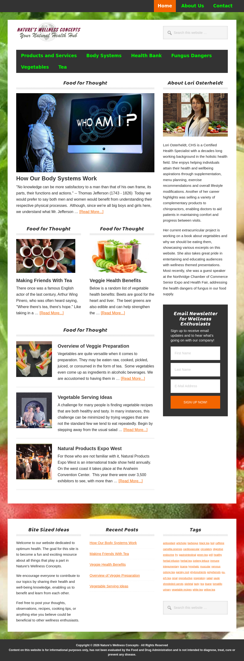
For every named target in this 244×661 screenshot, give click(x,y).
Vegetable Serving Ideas (85, 397)
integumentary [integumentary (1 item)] (171, 566)
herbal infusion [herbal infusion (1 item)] (171, 560)
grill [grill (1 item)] (211, 554)
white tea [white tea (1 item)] (198, 589)
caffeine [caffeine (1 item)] (219, 543)
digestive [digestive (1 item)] (218, 549)
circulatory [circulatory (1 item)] (206, 549)
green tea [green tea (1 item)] (202, 554)
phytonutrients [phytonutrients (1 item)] (198, 572)
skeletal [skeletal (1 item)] (188, 583)
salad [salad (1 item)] (210, 578)
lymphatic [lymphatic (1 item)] (193, 566)
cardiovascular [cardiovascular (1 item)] (191, 549)
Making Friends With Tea (44, 280)
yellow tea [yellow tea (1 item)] (209, 589)
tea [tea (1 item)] (202, 583)
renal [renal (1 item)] (175, 578)
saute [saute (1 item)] (217, 578)
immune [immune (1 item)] (214, 560)
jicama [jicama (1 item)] (184, 566)
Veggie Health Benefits (115, 280)
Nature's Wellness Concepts (48, 34)
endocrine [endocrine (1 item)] (168, 554)
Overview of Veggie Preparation (93, 346)
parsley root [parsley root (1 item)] (182, 572)
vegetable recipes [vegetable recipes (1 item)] (182, 589)
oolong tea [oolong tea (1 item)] (169, 572)
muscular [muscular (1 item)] (205, 566)
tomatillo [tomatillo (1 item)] (217, 583)
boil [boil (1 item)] (212, 543)
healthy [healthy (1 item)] (218, 554)
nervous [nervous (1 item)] (215, 566)
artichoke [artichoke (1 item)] (181, 543)
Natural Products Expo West (90, 448)
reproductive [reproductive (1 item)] (185, 578)
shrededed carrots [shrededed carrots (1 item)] (173, 583)
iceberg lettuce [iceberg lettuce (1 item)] (201, 560)
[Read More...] (91, 212)
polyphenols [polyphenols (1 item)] (214, 572)
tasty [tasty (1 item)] (196, 583)
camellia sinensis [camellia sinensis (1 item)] (172, 549)
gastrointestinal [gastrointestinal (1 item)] (187, 554)
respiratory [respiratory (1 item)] (199, 578)
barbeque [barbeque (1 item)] (193, 543)
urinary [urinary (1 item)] (167, 589)
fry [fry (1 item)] (176, 554)
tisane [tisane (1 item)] (208, 583)
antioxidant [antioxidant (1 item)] (169, 543)
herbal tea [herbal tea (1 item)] (186, 560)
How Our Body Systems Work (56, 178)
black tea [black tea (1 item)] (204, 543)
